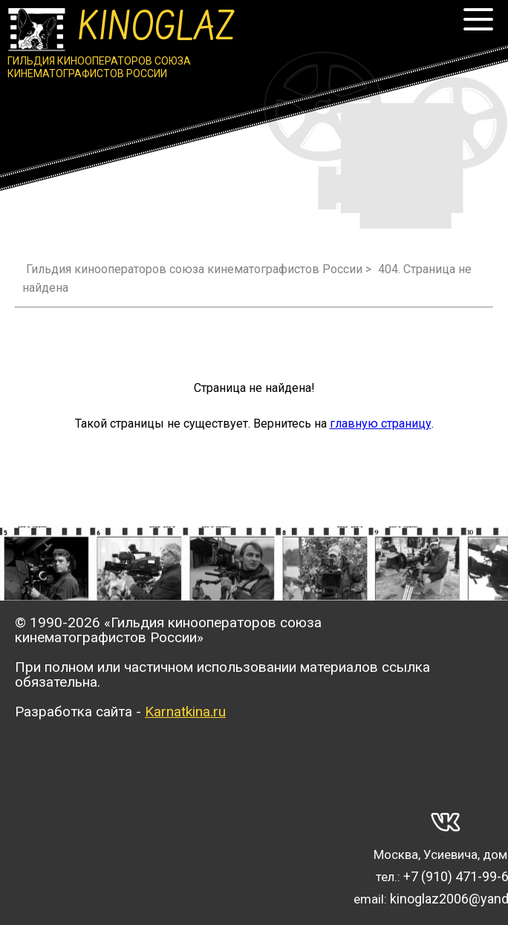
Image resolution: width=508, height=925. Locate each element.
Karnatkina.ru (185, 711)
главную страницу (381, 423)
